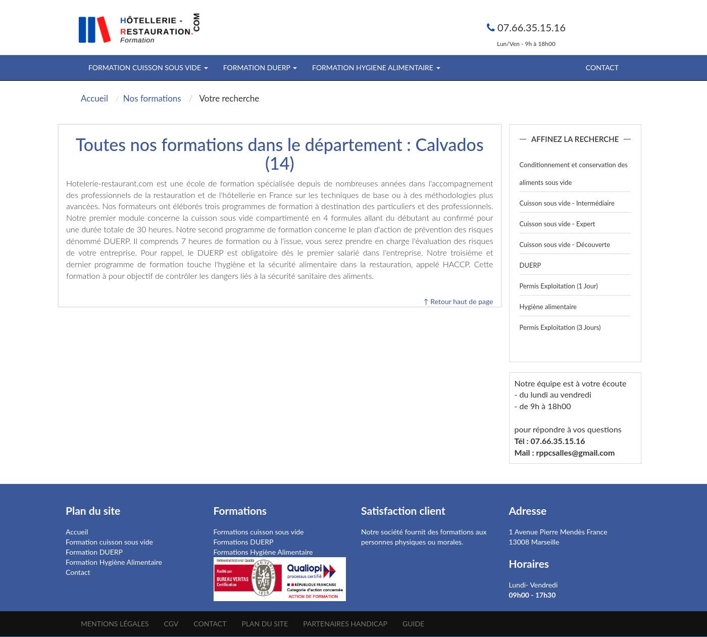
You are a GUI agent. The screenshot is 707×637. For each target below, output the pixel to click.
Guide (413, 623)
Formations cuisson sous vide (259, 531)
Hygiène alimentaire (548, 307)
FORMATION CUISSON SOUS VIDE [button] (148, 67)
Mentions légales (115, 623)
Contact (602, 67)
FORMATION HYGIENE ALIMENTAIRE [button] (376, 67)
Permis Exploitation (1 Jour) (559, 286)
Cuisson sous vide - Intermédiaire (567, 203)
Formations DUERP (244, 541)
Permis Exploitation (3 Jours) (560, 327)
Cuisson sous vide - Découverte (565, 244)
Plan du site (264, 623)
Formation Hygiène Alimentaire (114, 562)
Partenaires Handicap (345, 623)
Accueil (77, 531)
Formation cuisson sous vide (109, 541)
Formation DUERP (94, 552)
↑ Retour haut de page (458, 301)
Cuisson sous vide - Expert (557, 224)
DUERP (530, 265)
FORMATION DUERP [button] (260, 67)
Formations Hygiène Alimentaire (263, 552)
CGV (171, 623)
